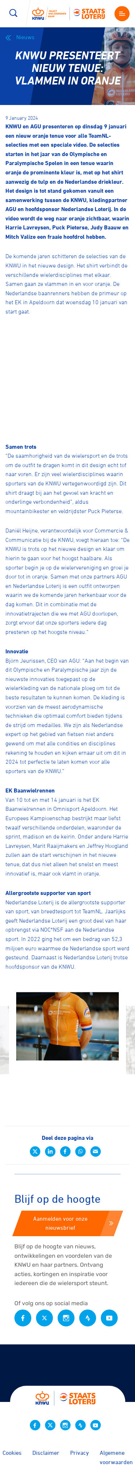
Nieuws (20, 37)
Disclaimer (45, 1452)
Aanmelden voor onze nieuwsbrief (73, 1223)
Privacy (79, 1452)
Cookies (12, 1452)
